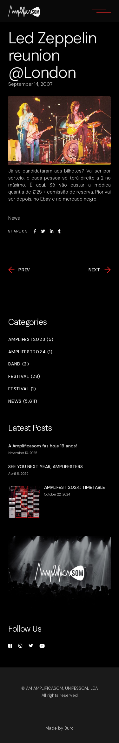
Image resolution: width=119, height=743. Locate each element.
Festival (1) (22, 389)
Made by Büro (59, 728)
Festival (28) (24, 376)
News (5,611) (22, 401)
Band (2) (18, 364)
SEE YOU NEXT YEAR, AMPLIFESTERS (45, 466)
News (14, 218)
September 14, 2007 (30, 84)
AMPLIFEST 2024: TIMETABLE (74, 487)
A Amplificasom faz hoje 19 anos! (42, 446)
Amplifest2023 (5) (31, 339)
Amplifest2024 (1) (30, 352)
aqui (40, 185)
